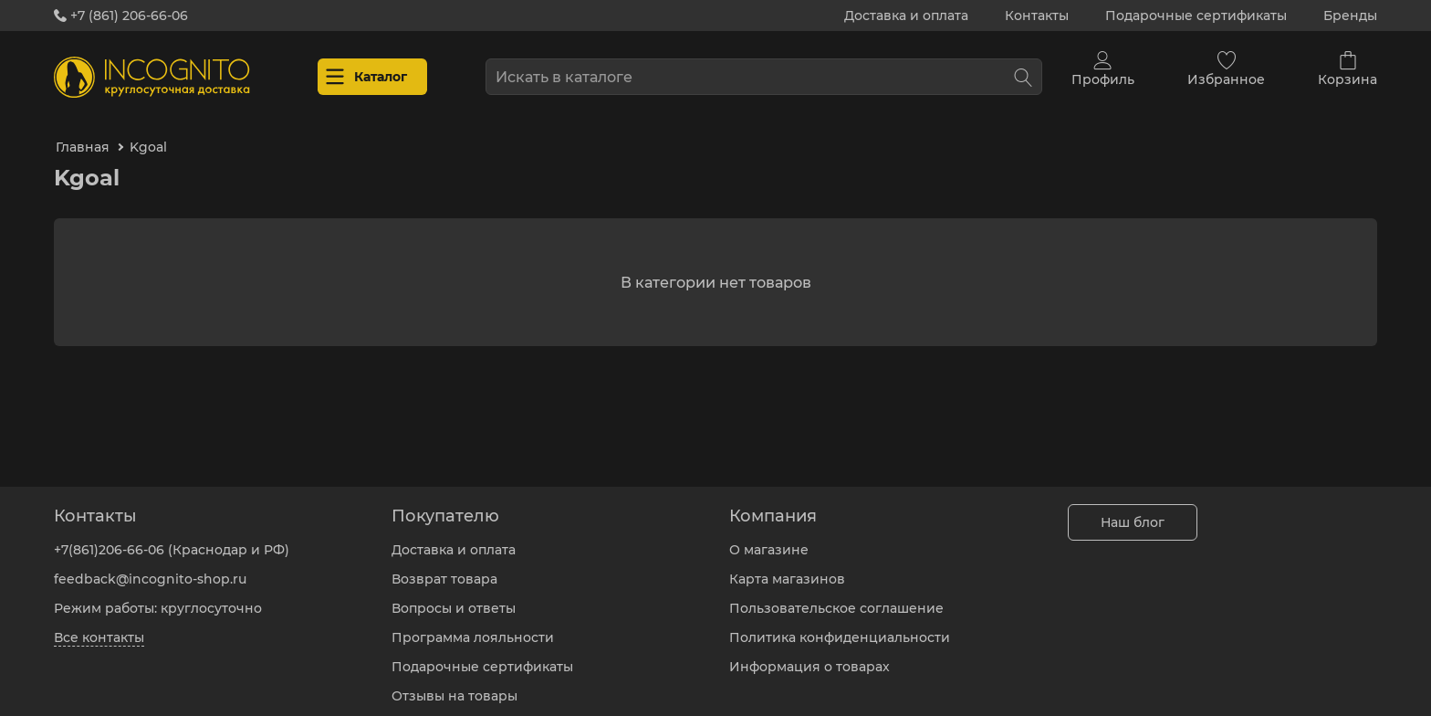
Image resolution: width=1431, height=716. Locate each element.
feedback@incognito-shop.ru (150, 565)
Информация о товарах (809, 653)
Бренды (1350, 15)
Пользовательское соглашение (836, 594)
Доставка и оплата (906, 15)
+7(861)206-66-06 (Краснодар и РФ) (171, 536)
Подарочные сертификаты (1196, 15)
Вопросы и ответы (454, 594)
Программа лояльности (473, 624)
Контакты (1037, 15)
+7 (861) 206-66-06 (121, 15)
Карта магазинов (787, 565)
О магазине (769, 536)
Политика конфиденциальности (839, 624)
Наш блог (1133, 508)
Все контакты (99, 624)
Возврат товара (444, 565)
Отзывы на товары (454, 682)
